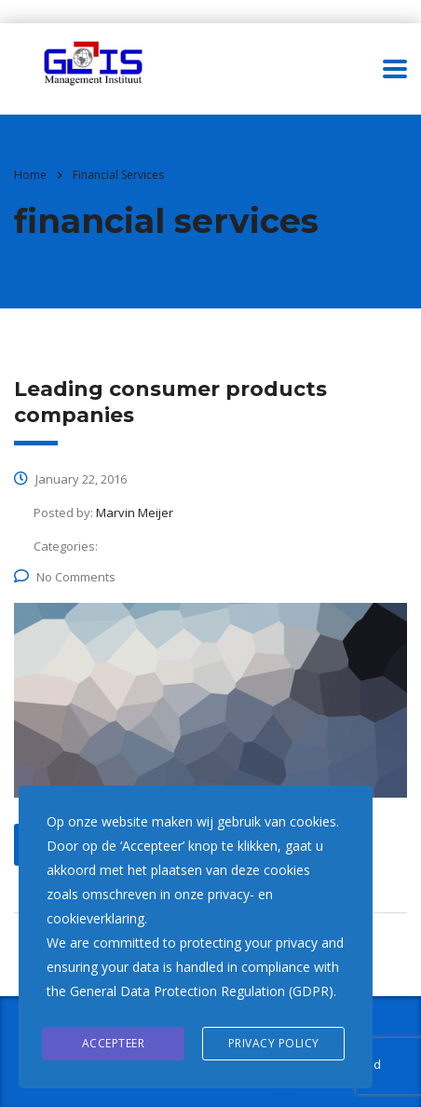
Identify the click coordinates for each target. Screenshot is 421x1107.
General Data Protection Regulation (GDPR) (201, 991)
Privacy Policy (273, 1043)
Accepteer (113, 1043)
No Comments (64, 576)
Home (30, 175)
